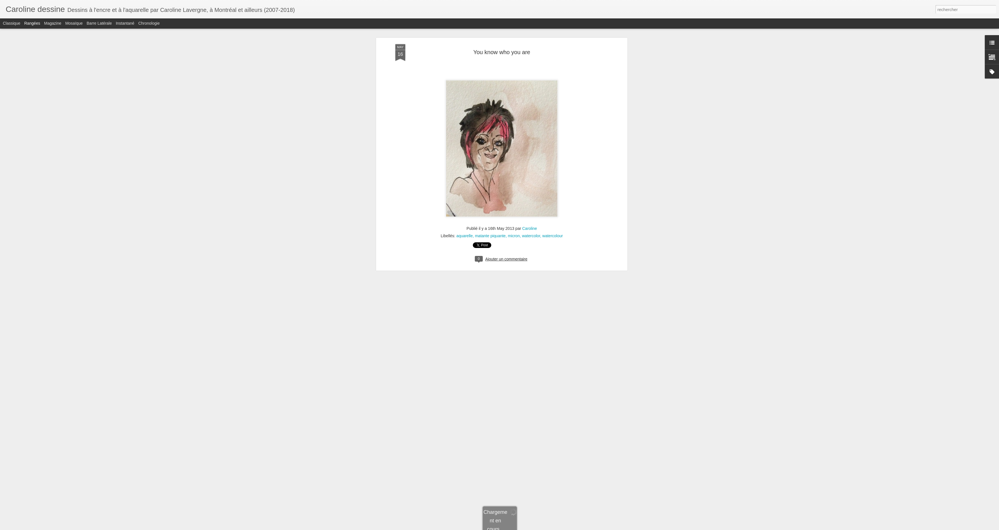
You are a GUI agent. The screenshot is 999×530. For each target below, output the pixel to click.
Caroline (529, 132)
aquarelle (464, 139)
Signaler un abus (571, 527)
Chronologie (149, 23)
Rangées (32, 23)
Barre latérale (99, 23)
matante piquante (490, 139)
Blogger (552, 527)
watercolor (531, 139)
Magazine (52, 23)
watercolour (552, 139)
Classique (11, 23)
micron (514, 139)
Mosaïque (74, 23)
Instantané (125, 23)
